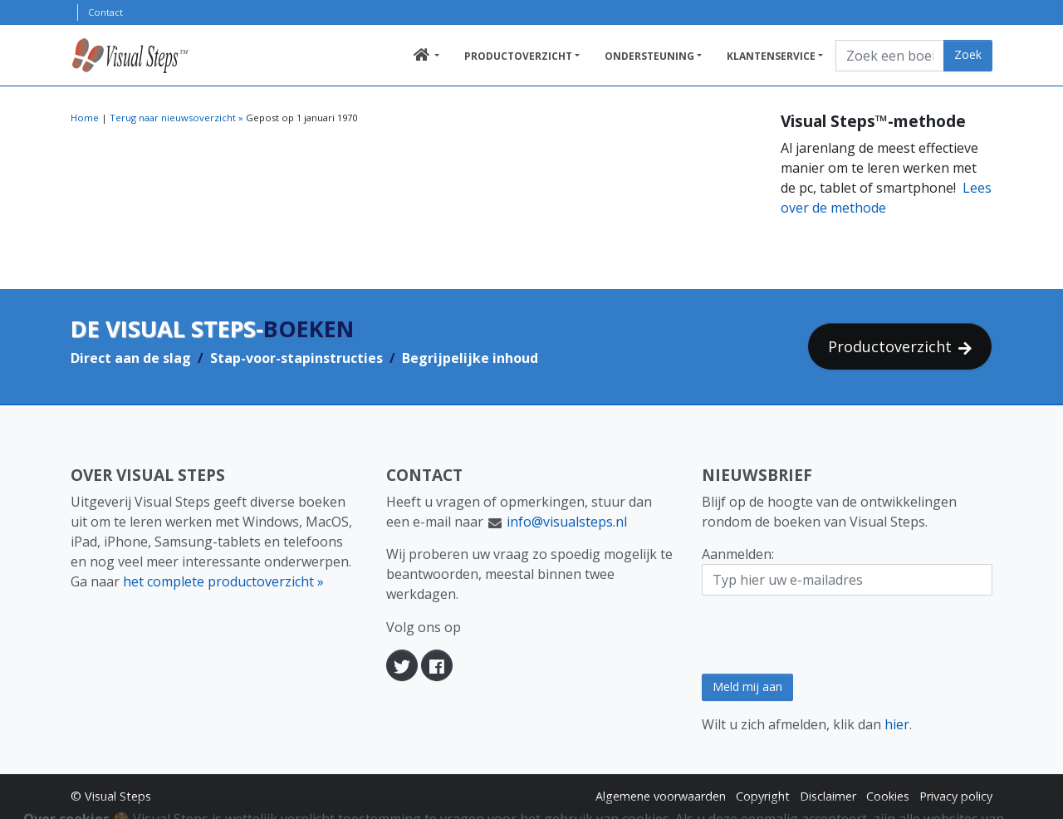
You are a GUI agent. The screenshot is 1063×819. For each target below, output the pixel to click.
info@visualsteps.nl (567, 521)
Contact (105, 12)
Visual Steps (118, 796)
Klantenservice (771, 56)
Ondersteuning (649, 56)
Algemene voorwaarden (660, 796)
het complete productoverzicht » (223, 581)
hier (896, 724)
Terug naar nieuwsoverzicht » (176, 117)
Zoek (968, 54)
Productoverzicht (518, 56)
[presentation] (828, 634)
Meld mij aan (747, 686)
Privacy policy (955, 796)
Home (85, 117)
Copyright (763, 796)
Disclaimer (828, 796)
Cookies (887, 796)
